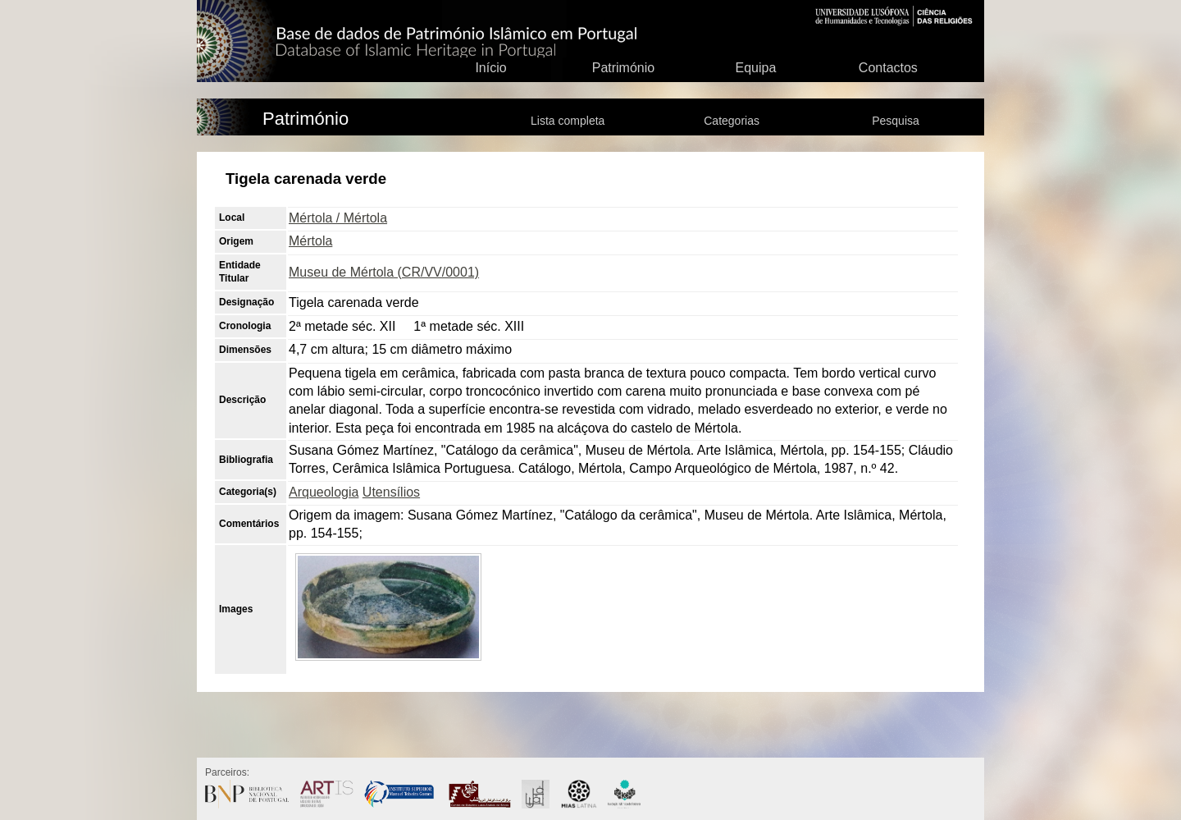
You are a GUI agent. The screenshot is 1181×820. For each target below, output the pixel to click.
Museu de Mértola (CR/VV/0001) (384, 272)
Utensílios (391, 492)
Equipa (755, 68)
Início (490, 68)
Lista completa (567, 120)
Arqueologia (323, 492)
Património (623, 68)
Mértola (310, 241)
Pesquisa (895, 120)
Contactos (888, 68)
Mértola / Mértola (338, 218)
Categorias (731, 120)
